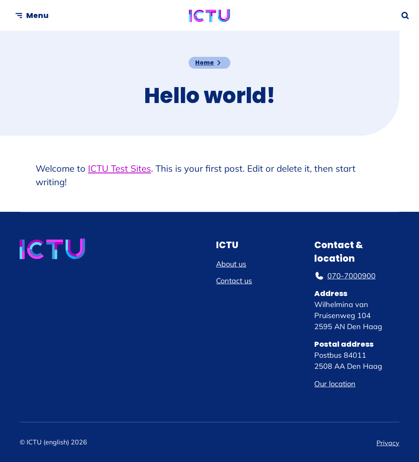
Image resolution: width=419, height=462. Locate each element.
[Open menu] (32, 15)
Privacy (387, 443)
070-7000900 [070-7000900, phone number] (345, 276)
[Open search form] (405, 15)
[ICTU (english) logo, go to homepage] (209, 15)
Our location (335, 383)
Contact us (234, 280)
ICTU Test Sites (119, 168)
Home (204, 62)
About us (231, 264)
